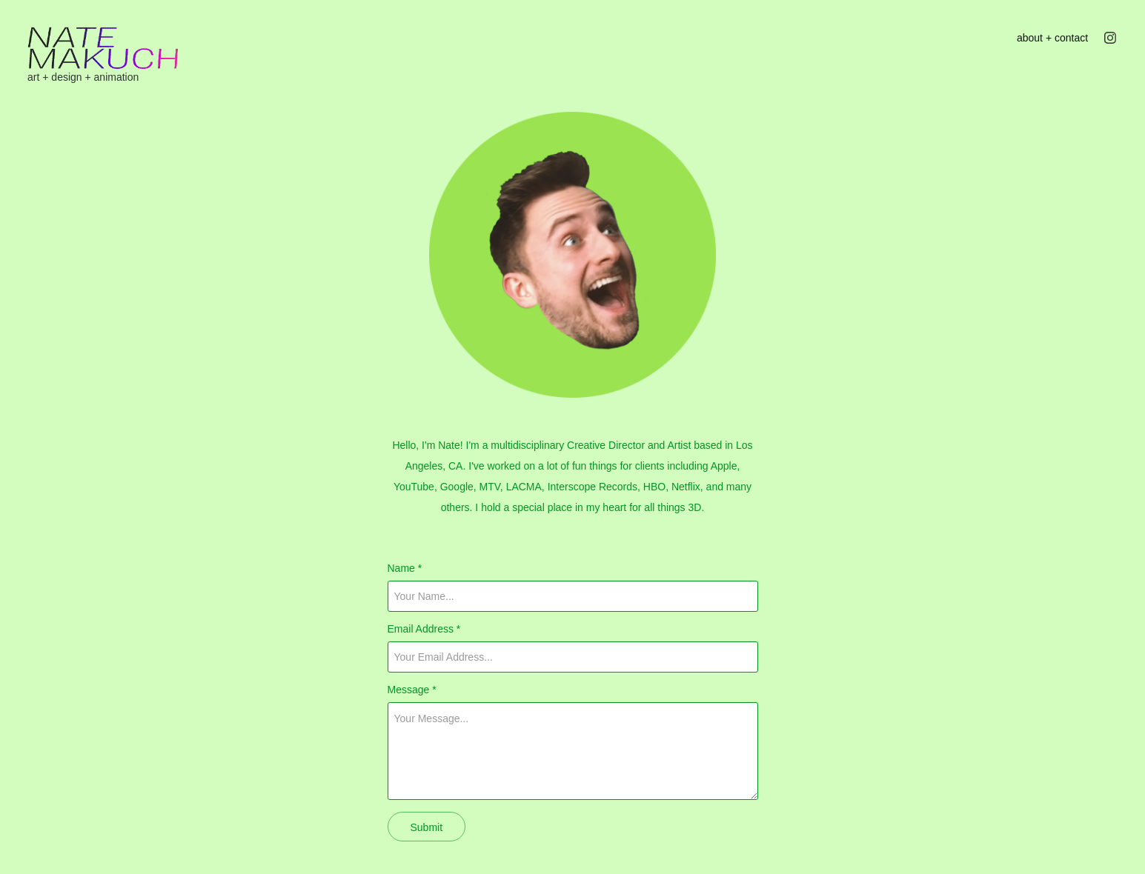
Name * (405, 568)
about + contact (1052, 38)
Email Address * (424, 629)
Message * (412, 689)
